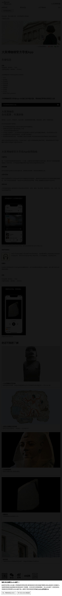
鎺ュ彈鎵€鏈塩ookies (9, 593)
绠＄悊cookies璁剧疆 (24, 593)
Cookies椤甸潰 (41, 589)
